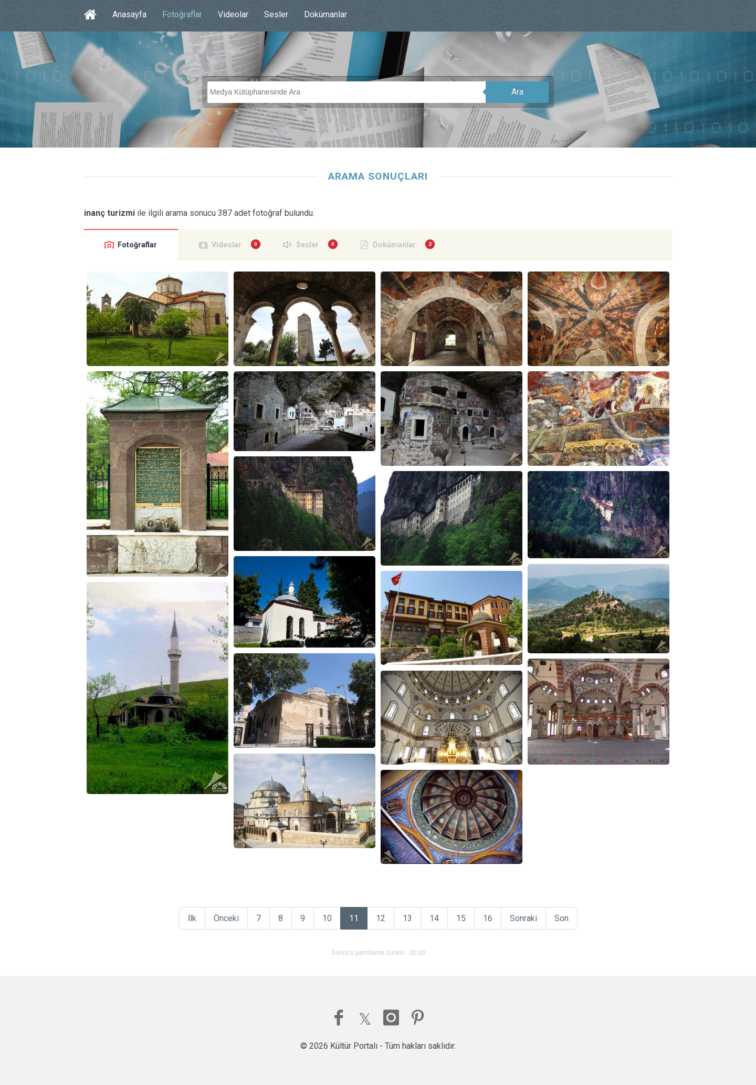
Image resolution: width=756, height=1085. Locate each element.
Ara (517, 92)
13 (407, 918)
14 (434, 918)
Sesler (276, 14)
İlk (192, 918)
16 (487, 918)
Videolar (233, 14)
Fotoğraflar (182, 14)
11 (354, 918)
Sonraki (523, 918)
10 (327, 918)
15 (461, 918)
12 (380, 918)
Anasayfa (129, 14)
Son (561, 918)
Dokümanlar (325, 14)
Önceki (226, 918)
